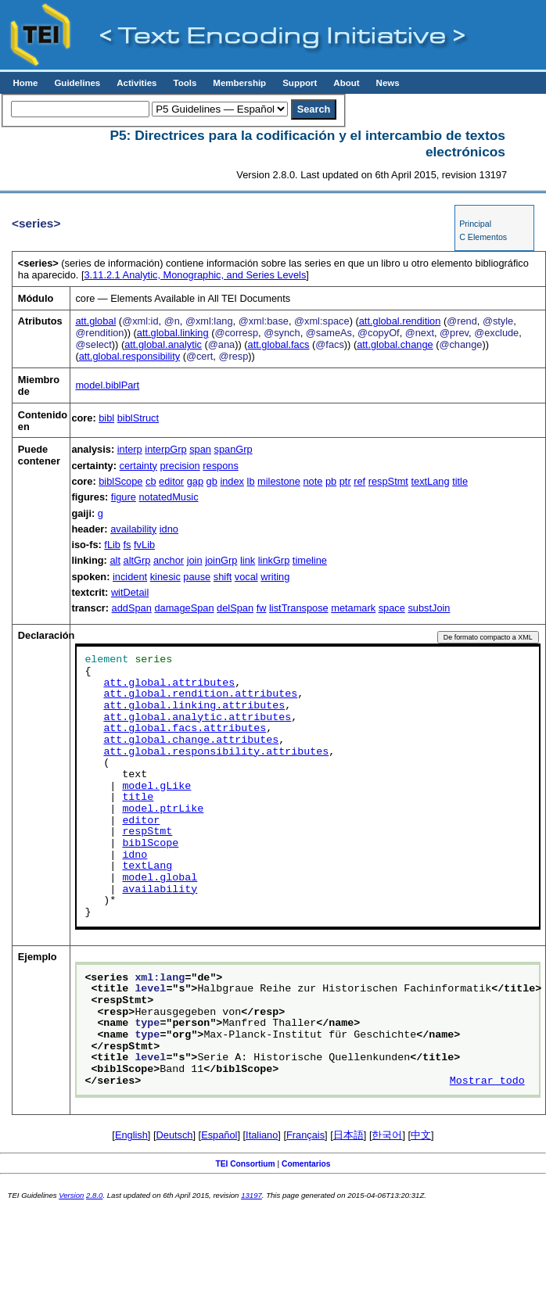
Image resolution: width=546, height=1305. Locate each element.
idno (169, 529)
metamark (353, 608)
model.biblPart (107, 385)
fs (127, 544)
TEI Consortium (245, 1164)
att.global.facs (279, 344)
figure (123, 497)
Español (219, 1135)
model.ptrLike (162, 809)
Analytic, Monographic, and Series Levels (195, 275)
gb (212, 481)
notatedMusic (168, 497)
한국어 (387, 1135)
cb (150, 481)
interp (129, 449)
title (460, 481)
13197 (251, 1195)
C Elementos (483, 237)
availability (133, 529)
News (388, 83)
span (200, 449)
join (195, 560)
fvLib (144, 544)
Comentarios (306, 1164)
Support (299, 83)
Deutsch (174, 1135)
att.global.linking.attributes (194, 706)
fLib (112, 544)
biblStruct (138, 418)
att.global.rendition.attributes (200, 694)
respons (221, 465)
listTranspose (299, 608)
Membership (239, 83)
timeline (310, 560)
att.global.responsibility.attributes (216, 752)
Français (305, 1135)
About (346, 83)
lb (251, 481)
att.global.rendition (400, 321)
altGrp (137, 560)
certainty (138, 465)
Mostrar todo (487, 1081)
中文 (421, 1135)
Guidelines (77, 83)
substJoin (429, 608)
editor (171, 481)
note (312, 481)
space (392, 608)
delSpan (235, 608)
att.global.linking (173, 333)
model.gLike (156, 787)
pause (196, 577)
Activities (136, 83)
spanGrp (233, 449)
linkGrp (274, 560)
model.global (159, 878)
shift (223, 577)
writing (274, 577)
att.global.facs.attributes (184, 729)
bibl (106, 418)
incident (130, 577)
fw (262, 608)
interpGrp (165, 449)
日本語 (348, 1135)
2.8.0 (94, 1195)
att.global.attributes (169, 683)
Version (71, 1195)
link (247, 560)
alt (115, 560)
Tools (184, 83)
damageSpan (184, 608)
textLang (430, 481)
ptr (345, 481)
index (232, 481)
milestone (278, 481)
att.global (95, 321)
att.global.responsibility (129, 356)
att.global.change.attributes (190, 740)
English (131, 1135)
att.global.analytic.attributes (197, 718)
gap (195, 481)
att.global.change (395, 344)
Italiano (262, 1135)
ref (359, 481)
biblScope (120, 481)
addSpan (132, 608)
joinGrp (221, 560)
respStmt (388, 481)
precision (179, 465)
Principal (475, 223)
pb (330, 481)
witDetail (130, 592)
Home (25, 83)
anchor (168, 560)
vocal (246, 577)
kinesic (165, 577)
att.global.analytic (163, 344)
